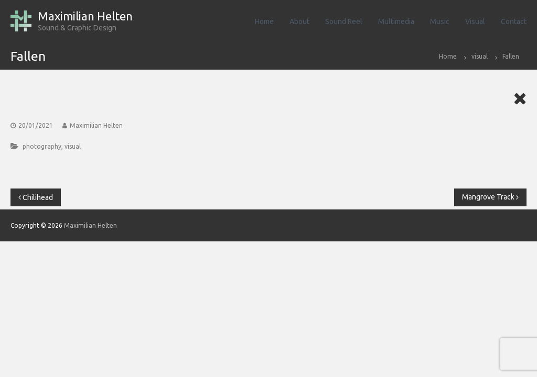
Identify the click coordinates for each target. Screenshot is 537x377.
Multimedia (396, 21)
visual (479, 56)
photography (42, 146)
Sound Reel (343, 21)
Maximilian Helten (85, 16)
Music (439, 21)
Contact (514, 21)
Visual (475, 21)
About (299, 21)
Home (264, 21)
